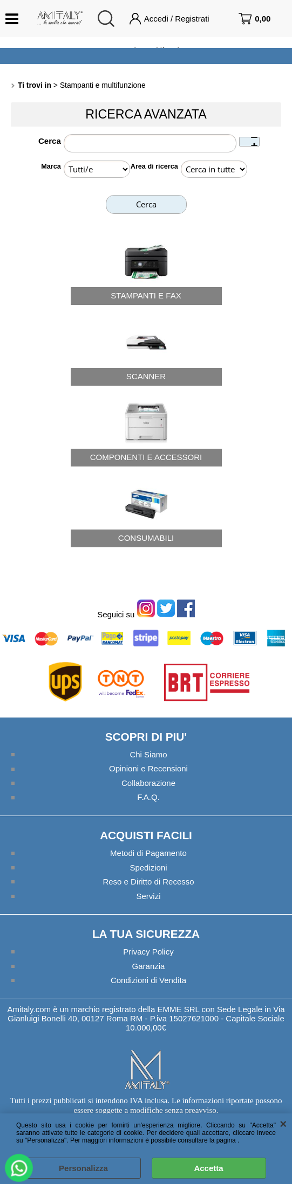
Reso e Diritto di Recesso (148, 881)
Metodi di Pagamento (148, 853)
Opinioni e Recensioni (148, 768)
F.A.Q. (148, 797)
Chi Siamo (148, 754)
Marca (51, 166)
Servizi (148, 896)
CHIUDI (283, 1124)
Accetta (208, 1168)
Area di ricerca (154, 166)
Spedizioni (148, 867)
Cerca (49, 140)
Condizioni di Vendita (148, 980)
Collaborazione (148, 783)
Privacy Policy (148, 951)
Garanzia (148, 966)
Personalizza (83, 1168)
